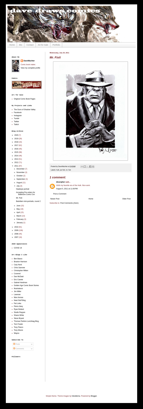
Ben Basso (18, 259)
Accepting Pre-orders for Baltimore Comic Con (25, 193)
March (19, 216)
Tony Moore (18, 330)
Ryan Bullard (19, 309)
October (19, 176)
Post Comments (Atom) (69, 203)
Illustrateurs (18, 288)
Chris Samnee (19, 268)
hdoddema (76, 396)
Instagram (18, 116)
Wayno (16, 333)
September (21, 179)
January (19, 223)
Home (12, 45)
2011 (16, 166)
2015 (16, 152)
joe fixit (62, 170)
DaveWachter (29, 61)
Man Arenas (18, 297)
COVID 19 (18, 248)
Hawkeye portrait (22, 189)
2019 (16, 139)
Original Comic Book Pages (24, 99)
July (18, 186)
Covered (17, 274)
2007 (16, 237)
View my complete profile (30, 68)
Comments (18, 349)
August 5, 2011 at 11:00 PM (67, 189)
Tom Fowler (18, 324)
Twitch (16, 124)
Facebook (18, 112)
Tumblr (16, 118)
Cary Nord (18, 265)
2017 (16, 145)
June (18, 206)
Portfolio (56, 45)
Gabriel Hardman (20, 282)
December (20, 169)
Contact (30, 45)
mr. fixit (68, 170)
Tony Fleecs (18, 327)
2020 (16, 135)
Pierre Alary (18, 306)
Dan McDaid (18, 276)
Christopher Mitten (21, 271)
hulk (57, 170)
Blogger (94, 396)
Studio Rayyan (19, 312)
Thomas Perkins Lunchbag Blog (26, 321)
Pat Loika (17, 303)
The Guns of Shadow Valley (24, 110)
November (20, 172)
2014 (16, 156)
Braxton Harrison (20, 262)
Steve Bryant (19, 318)
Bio (20, 45)
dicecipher (60, 182)
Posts (16, 344)
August (19, 183)
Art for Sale (43, 45)
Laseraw (17, 294)
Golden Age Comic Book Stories (26, 285)
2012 (16, 162)
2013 (16, 159)
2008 (16, 234)
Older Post (126, 199)
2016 (16, 149)
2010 (16, 227)
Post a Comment (59, 194)
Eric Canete (18, 280)
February (20, 219)
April (18, 212)
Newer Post (54, 199)
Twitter (16, 122)
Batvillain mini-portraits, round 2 (28, 201)
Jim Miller (17, 291)
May (18, 209)
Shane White (19, 315)
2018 (16, 142)
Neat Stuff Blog (20, 300)
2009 (16, 230)
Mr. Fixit (19, 198)
